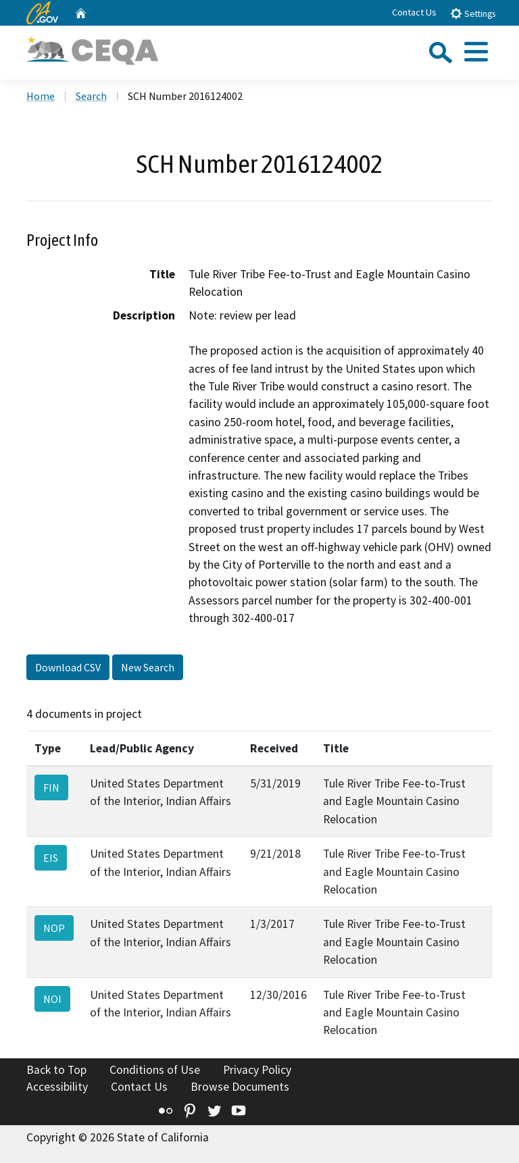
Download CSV (68, 667)
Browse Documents (240, 1086)
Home (40, 96)
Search (91, 96)
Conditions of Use (154, 1069)
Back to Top (56, 1069)
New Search (147, 667)
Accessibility (57, 1086)
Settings (472, 13)
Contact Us (414, 12)
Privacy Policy (257, 1069)
